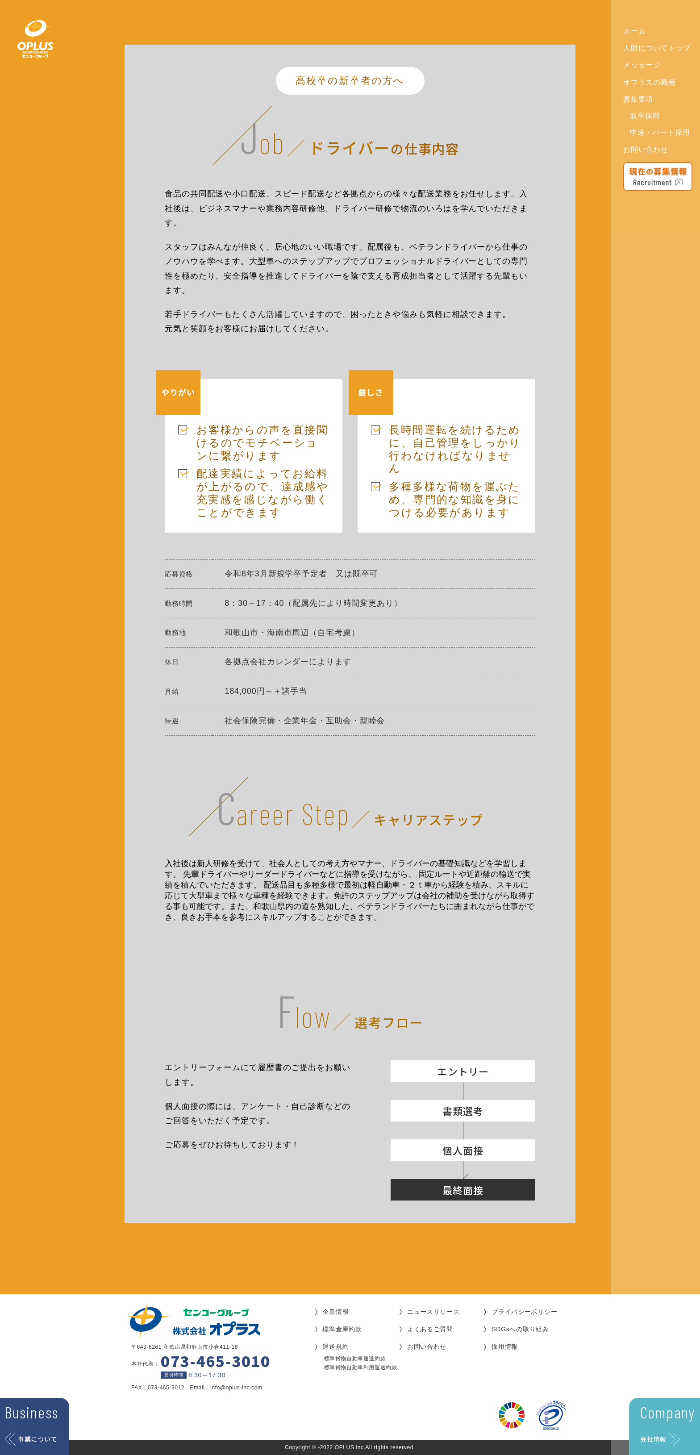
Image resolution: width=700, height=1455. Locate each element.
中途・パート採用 (660, 132)
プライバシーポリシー (524, 1311)
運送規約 (335, 1346)
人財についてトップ (657, 48)
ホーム (634, 31)
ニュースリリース (433, 1311)
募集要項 (638, 99)
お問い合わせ (645, 149)
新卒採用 (645, 116)
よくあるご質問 (430, 1329)
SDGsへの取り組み (520, 1329)
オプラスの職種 (649, 82)
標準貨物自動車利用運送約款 (360, 1367)
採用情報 (505, 1346)
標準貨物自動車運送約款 (355, 1358)
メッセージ (642, 65)
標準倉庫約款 (342, 1329)
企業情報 (335, 1311)
